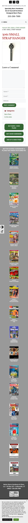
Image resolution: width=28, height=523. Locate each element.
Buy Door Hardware (14, 134)
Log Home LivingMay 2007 (14, 226)
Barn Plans (7, 114)
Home (4, 27)
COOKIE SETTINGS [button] (7, 519)
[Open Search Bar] (26, 22)
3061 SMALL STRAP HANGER (16, 27)
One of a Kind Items (14, 140)
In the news (8, 117)
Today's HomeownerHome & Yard (14, 341)
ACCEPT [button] (16, 519)
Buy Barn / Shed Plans (14, 127)
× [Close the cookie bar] (26, 500)
